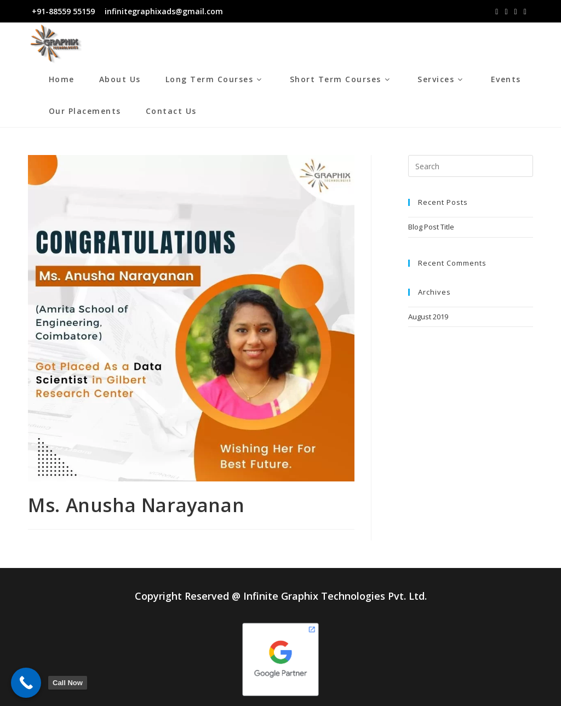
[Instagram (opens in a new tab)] (506, 11)
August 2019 (428, 317)
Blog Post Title (431, 227)
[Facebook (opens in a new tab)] (496, 11)
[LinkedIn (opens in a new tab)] (515, 11)
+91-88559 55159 (63, 11)
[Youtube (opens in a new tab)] (525, 11)
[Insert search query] (470, 166)
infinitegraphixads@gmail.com (162, 11)
